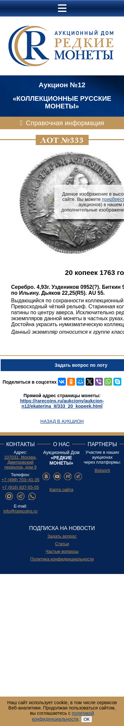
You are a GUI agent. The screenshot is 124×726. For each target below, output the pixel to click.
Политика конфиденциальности (62, 558)
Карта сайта (61, 489)
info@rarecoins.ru (20, 511)
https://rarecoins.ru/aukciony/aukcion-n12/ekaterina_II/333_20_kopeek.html (62, 403)
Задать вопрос (62, 536)
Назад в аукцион (62, 421)
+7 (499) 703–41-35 (21, 479)
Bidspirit (102, 470)
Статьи (62, 543)
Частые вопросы (62, 551)
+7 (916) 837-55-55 (20, 487)
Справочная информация (65, 123)
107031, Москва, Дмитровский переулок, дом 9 (20, 462)
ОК (87, 719)
